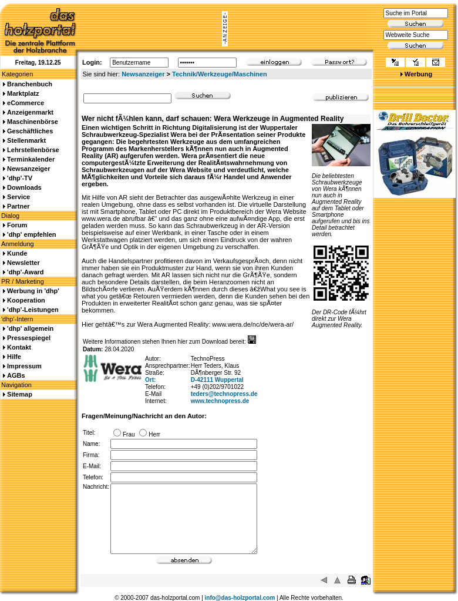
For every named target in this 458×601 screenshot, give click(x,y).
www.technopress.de (220, 401)
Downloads (24, 187)
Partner (18, 206)
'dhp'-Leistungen (33, 309)
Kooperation (26, 300)
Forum (17, 225)
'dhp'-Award (25, 272)
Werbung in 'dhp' (33, 290)
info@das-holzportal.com (240, 598)
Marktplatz (23, 93)
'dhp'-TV (19, 178)
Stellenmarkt (26, 140)
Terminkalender (31, 159)
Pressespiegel (28, 337)
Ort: (150, 380)
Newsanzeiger (143, 74)
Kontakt (19, 347)
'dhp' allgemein (30, 328)
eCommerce (25, 102)
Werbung (418, 74)
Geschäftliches (30, 131)
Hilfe (14, 356)
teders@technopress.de (224, 394)
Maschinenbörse (32, 121)
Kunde (17, 253)
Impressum (24, 366)
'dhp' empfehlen (31, 234)
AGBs (16, 375)
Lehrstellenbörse (33, 149)
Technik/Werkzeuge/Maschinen (219, 74)
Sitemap (19, 394)
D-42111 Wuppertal (217, 380)
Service (18, 196)
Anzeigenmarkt (30, 112)
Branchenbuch (29, 84)
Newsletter (23, 262)
